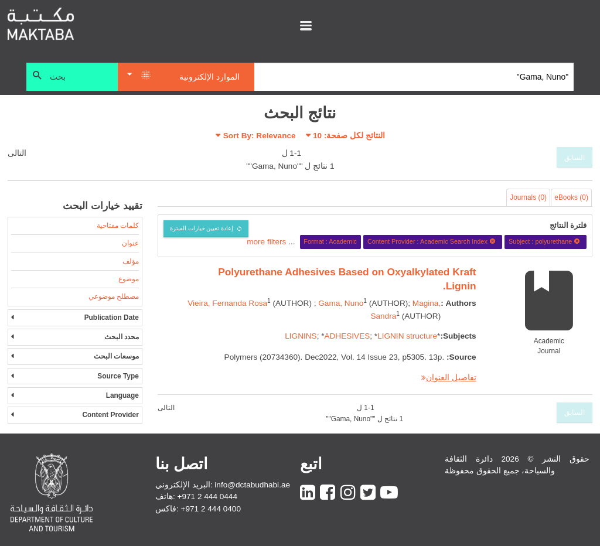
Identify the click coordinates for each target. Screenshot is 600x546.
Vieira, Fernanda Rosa (227, 303)
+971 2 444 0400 (211, 508)
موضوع (128, 279)
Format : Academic (330, 241)
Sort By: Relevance (259, 135)
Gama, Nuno (340, 303)
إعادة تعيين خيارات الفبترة (202, 228)
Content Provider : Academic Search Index (432, 241)
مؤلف (130, 261)
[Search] (414, 77)
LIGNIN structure (407, 336)
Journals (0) (528, 197)
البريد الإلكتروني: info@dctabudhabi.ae (222, 484)
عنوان (130, 243)
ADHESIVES (347, 336)
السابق (574, 157)
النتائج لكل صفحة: (349, 135)
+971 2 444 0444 (207, 496)
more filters (266, 241)
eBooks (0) (571, 197)
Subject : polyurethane (546, 241)
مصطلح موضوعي (113, 296)
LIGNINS (300, 336)
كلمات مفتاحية (118, 225)
